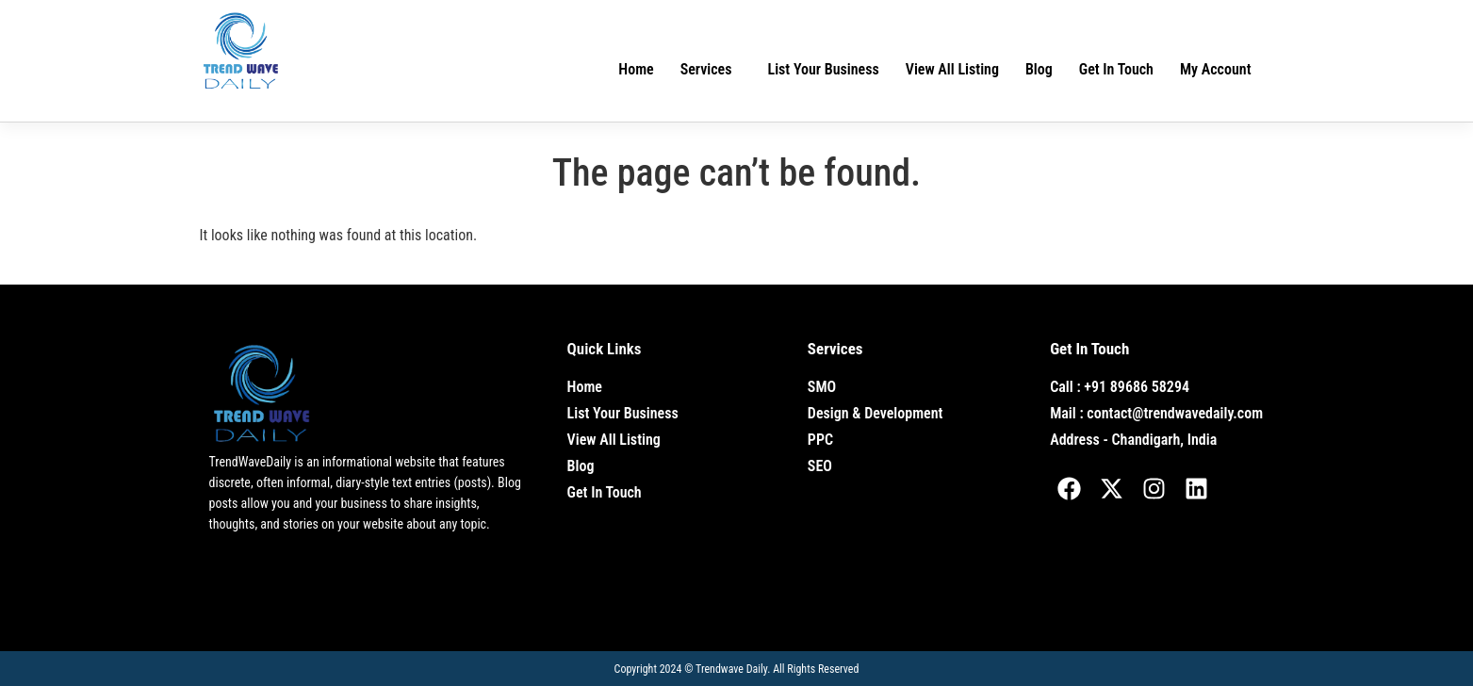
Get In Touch (1116, 69)
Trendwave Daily (731, 669)
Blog (1039, 69)
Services (706, 69)
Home (635, 69)
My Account (1216, 69)
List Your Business (823, 69)
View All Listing (952, 69)
